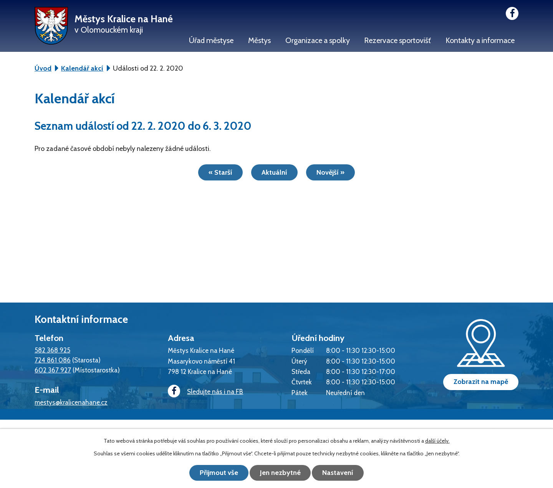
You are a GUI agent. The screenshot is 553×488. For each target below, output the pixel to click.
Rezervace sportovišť (397, 40)
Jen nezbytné (280, 472)
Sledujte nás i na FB (205, 391)
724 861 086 (53, 360)
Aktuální (274, 172)
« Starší (220, 172)
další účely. (437, 440)
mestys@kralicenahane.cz (71, 402)
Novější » (330, 172)
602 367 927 (53, 370)
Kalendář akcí (82, 68)
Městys (259, 40)
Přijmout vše (219, 472)
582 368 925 (52, 350)
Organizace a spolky (317, 40)
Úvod (43, 68)
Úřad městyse (211, 40)
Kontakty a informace (480, 40)
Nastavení (338, 472)
